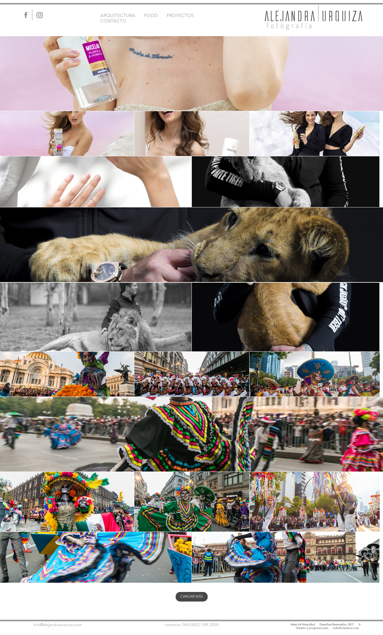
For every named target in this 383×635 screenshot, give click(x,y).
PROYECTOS (180, 16)
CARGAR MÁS (191, 597)
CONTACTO (113, 21)
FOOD (151, 16)
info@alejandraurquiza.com (57, 625)
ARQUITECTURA (117, 16)
